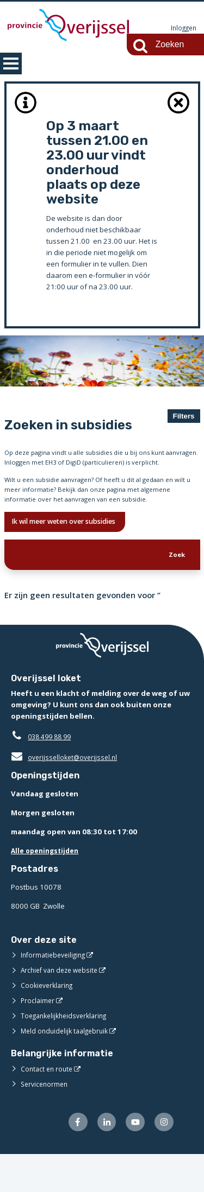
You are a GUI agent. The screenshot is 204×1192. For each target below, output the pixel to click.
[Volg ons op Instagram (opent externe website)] (163, 1158)
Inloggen (182, 28)
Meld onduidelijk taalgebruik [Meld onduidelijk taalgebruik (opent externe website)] (67, 1066)
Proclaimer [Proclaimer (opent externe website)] (38, 1036)
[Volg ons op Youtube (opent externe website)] (132, 1158)
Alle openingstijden (47, 886)
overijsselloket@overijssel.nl (66, 793)
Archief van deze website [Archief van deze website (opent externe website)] (62, 1006)
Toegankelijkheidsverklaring (67, 1051)
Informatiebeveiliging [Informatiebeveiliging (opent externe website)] (55, 991)
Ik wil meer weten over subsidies (75, 553)
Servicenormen (46, 1119)
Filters (184, 416)
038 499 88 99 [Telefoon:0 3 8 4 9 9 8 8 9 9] (52, 772)
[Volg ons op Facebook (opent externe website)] (71, 1158)
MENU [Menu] (11, 63)
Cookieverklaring (49, 1021)
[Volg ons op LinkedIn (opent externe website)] (101, 1158)
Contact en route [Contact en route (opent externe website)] (48, 1104)
